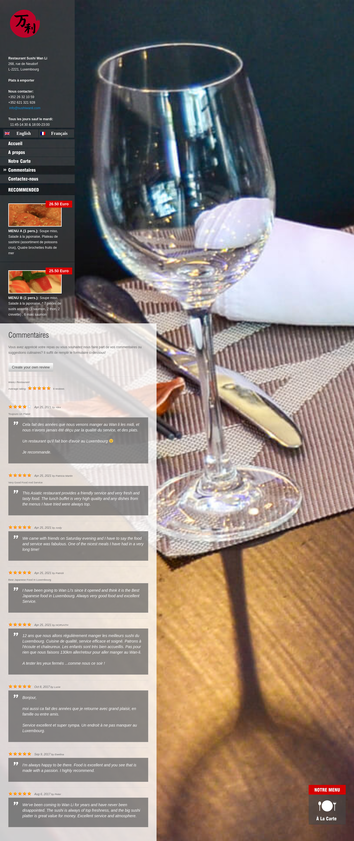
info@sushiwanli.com (24, 108)
